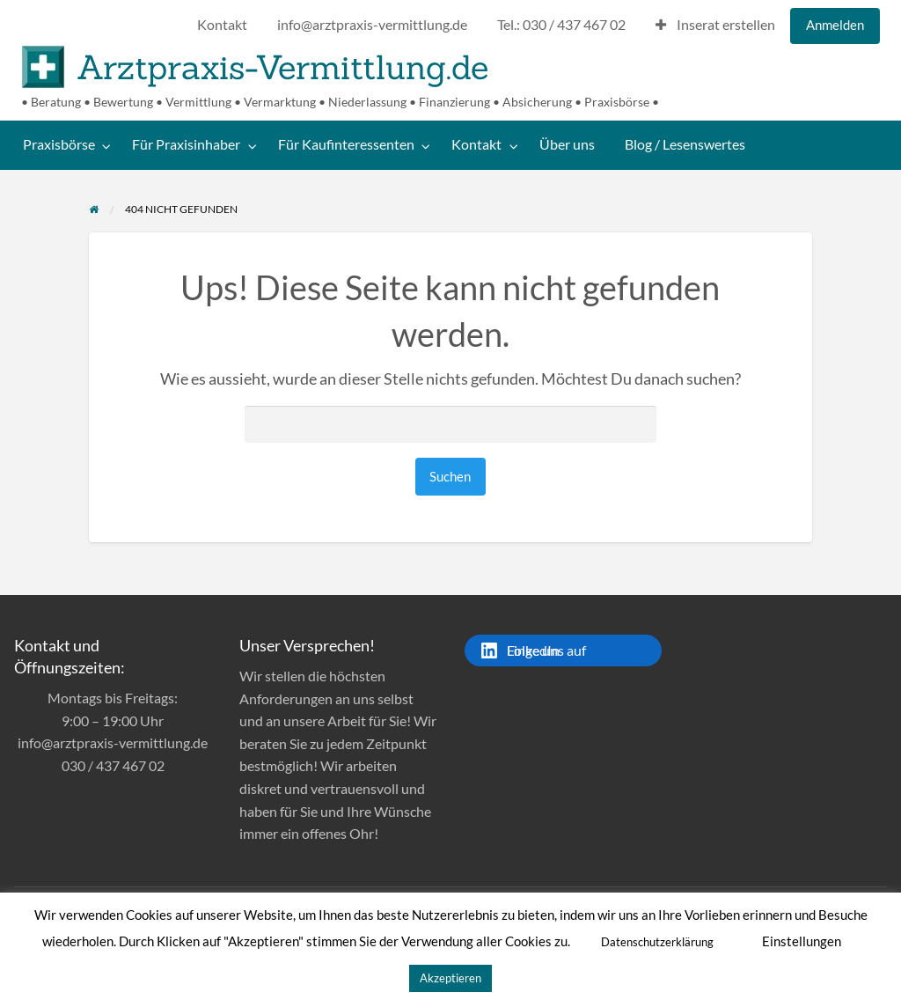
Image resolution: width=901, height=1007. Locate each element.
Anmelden (835, 25)
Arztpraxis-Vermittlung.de (282, 67)
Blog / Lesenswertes (685, 144)
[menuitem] (222, 26)
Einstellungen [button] (801, 941)
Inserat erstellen (715, 25)
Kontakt (222, 25)
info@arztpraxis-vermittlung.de (372, 25)
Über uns (567, 144)
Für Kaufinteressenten (346, 144)
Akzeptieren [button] (450, 978)
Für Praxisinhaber (186, 144)
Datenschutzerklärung (657, 942)
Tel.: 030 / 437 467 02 (561, 25)
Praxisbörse (59, 144)
